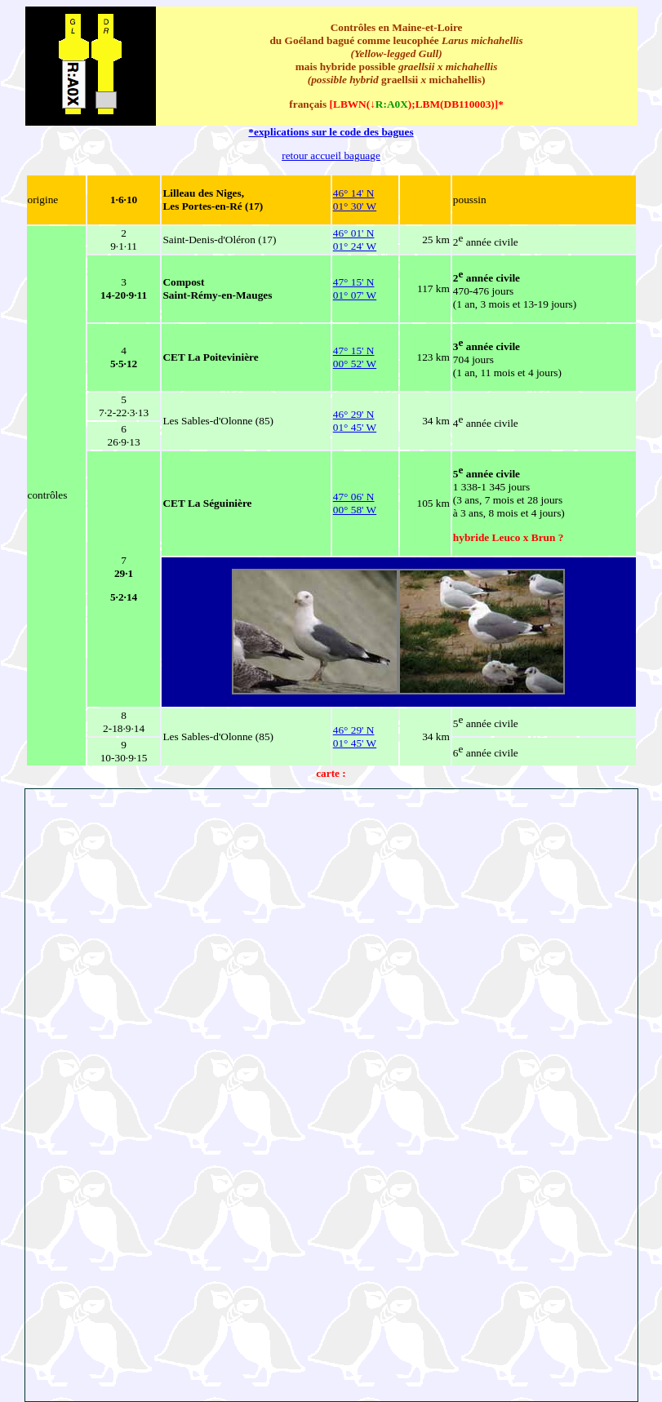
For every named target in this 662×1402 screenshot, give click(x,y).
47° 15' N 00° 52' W (354, 357)
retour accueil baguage (331, 155)
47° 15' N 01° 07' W (354, 288)
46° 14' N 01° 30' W (354, 199)
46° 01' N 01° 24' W (354, 239)
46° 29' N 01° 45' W (354, 420)
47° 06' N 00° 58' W (354, 503)
